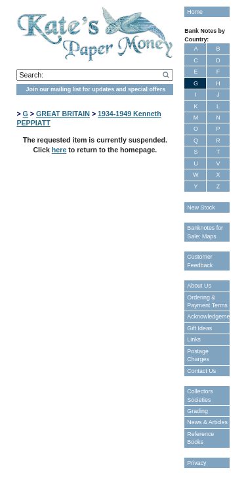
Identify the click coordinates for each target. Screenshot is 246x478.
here (59, 150)
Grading (197, 411)
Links (194, 339)
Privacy (196, 463)
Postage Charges (198, 355)
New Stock (201, 207)
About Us (199, 285)
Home (195, 12)
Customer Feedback (200, 260)
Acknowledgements (208, 316)
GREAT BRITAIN (63, 114)
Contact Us (201, 371)
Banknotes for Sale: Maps (205, 232)
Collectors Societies (200, 395)
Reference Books (200, 438)
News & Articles (207, 422)
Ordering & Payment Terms (207, 301)
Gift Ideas (199, 328)
